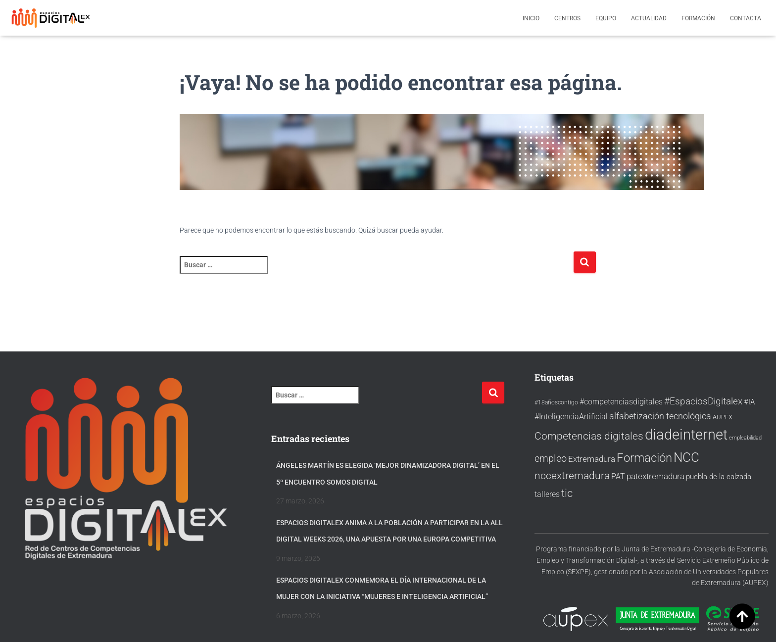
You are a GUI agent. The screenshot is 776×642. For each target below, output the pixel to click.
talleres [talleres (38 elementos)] (547, 494)
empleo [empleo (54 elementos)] (550, 458)
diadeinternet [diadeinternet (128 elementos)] (686, 434)
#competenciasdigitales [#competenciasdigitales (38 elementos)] (621, 401)
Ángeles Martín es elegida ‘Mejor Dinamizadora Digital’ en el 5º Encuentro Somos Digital (387, 473)
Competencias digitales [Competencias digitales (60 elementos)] (588, 436)
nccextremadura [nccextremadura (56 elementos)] (572, 476)
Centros (567, 18)
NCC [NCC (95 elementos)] (686, 457)
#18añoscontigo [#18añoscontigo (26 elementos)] (556, 402)
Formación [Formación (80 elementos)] (644, 457)
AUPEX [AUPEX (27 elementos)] (722, 417)
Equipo (605, 18)
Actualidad (649, 18)
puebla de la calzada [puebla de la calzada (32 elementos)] (718, 476)
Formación (698, 18)
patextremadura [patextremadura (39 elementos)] (655, 476)
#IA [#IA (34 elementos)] (749, 401)
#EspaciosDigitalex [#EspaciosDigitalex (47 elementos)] (703, 401)
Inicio (531, 18)
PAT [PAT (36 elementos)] (618, 476)
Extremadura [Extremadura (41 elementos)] (591, 459)
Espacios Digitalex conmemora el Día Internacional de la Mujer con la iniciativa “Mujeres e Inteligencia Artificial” (382, 588)
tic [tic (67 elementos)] (567, 493)
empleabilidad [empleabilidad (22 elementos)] (745, 438)
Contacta (745, 18)
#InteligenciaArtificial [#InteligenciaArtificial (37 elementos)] (571, 416)
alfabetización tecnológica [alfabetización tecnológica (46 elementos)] (660, 416)
